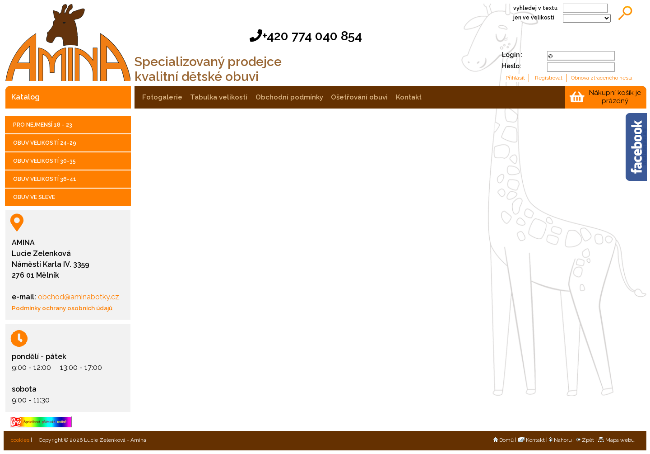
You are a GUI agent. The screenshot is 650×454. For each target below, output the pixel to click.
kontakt (409, 97)
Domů (503, 440)
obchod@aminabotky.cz (77, 297)
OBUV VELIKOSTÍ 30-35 (44, 161)
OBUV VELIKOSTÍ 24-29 (44, 143)
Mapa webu (616, 440)
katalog (25, 97)
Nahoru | (562, 440)
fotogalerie (162, 97)
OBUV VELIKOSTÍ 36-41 (44, 179)
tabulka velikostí (218, 97)
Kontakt (531, 440)
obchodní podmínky (289, 97)
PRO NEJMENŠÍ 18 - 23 (42, 125)
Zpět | (587, 440)
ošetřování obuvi (359, 97)
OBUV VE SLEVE (34, 197)
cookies (19, 440)
